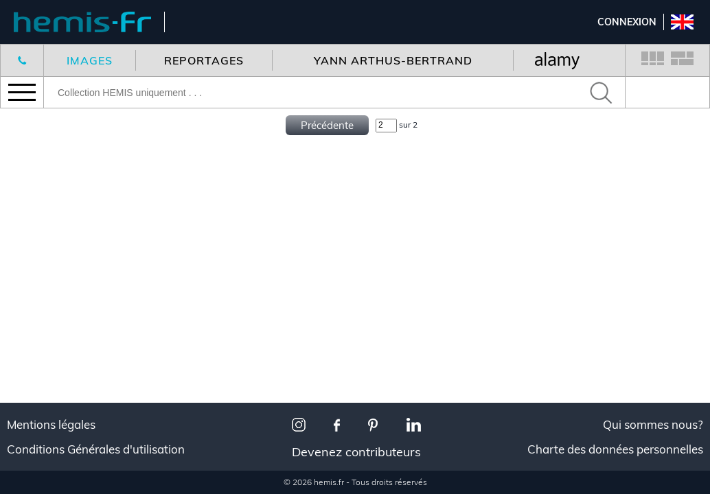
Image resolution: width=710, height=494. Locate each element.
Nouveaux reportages (77, 140)
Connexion (626, 21)
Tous (31, 439)
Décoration (49, 474)
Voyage (37, 456)
